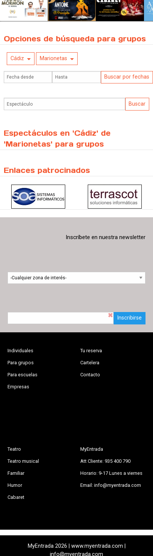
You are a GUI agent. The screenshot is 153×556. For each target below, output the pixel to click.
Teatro (14, 449)
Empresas (18, 386)
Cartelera (89, 362)
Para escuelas (23, 374)
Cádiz (17, 58)
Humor (15, 485)
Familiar (16, 473)
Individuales (20, 350)
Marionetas (53, 58)
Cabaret (16, 497)
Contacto (90, 374)
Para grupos (21, 362)
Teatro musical (23, 461)
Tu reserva (91, 350)
